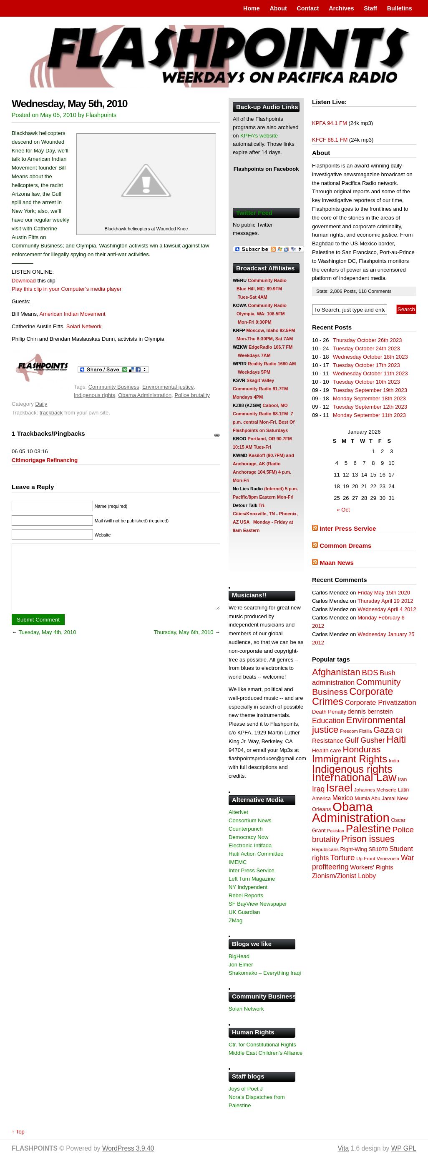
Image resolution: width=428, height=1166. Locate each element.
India (394, 760)
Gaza (383, 729)
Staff (370, 8)
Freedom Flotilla (356, 731)
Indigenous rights (94, 395)
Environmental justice (168, 387)
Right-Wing (353, 849)
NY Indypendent (248, 887)
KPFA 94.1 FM (329, 123)
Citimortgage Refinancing (45, 460)
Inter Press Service (348, 528)
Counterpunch (246, 829)
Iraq (318, 789)
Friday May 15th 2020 (384, 592)
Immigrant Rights (349, 758)
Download (24, 280)
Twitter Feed (254, 212)
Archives (341, 8)
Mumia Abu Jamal (375, 798)
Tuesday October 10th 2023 (366, 382)
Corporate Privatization (380, 703)
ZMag (235, 920)
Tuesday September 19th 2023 (370, 390)
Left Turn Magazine (252, 879)
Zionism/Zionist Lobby (344, 875)
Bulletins (399, 8)
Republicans (325, 849)
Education (328, 721)
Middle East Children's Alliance (265, 1053)
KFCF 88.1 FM (329, 140)
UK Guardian (244, 912)
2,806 (337, 291)
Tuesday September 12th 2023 (370, 407)
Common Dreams (345, 545)
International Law (354, 777)
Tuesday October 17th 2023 (366, 365)
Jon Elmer (241, 964)
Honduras (362, 749)
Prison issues (368, 839)
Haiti (396, 739)
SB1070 (378, 849)
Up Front (365, 858)
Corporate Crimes (352, 696)
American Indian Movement (72, 314)
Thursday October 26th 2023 (367, 340)
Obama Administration (144, 395)
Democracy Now (248, 837)
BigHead (239, 956)
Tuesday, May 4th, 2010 (47, 645)
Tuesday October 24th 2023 (366, 348)
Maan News (337, 562)
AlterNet (238, 812)
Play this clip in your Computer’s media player (66, 289)
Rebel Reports (246, 895)
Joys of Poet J (246, 1089)
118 (363, 291)
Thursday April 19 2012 (385, 601)
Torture (342, 857)
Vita (343, 1148)
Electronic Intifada (250, 845)
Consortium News (250, 820)
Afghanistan (336, 672)
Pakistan (335, 830)
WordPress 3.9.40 (128, 1148)
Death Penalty (329, 712)
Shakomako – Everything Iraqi (265, 973)
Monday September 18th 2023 (369, 398)
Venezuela (388, 858)
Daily (41, 404)
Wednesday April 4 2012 (387, 609)
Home (251, 8)
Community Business (113, 387)
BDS (370, 672)
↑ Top (18, 1132)
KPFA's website (259, 135)
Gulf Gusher (365, 740)
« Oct (343, 510)
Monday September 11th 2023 (369, 415)
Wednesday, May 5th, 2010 (69, 103)
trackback (51, 412)
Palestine (368, 828)
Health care (326, 750)
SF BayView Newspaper (258, 904)
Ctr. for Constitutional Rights (262, 1044)
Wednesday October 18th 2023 (370, 357)
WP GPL (403, 1148)
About (278, 8)
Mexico (342, 797)
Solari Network (84, 326)
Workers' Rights (371, 867)
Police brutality (192, 395)
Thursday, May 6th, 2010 (184, 645)
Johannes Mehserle (375, 789)
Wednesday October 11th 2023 (370, 373)
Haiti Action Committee (256, 854)
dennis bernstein (370, 711)
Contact (308, 8)
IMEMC (238, 862)
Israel (339, 788)
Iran (402, 779)
